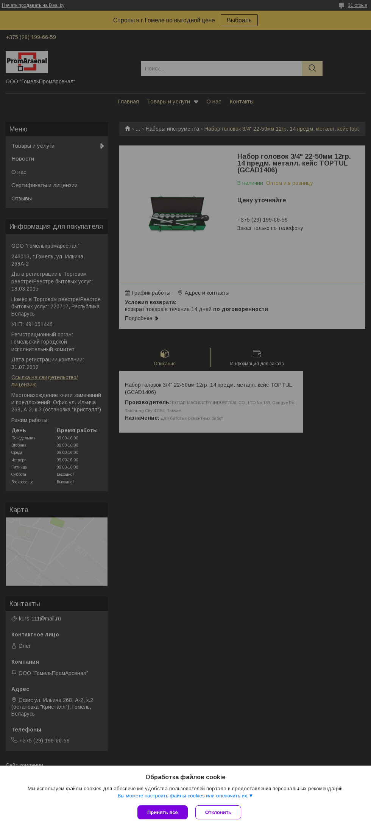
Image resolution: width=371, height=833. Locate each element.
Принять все (162, 812)
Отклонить (218, 812)
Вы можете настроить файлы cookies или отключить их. (182, 796)
